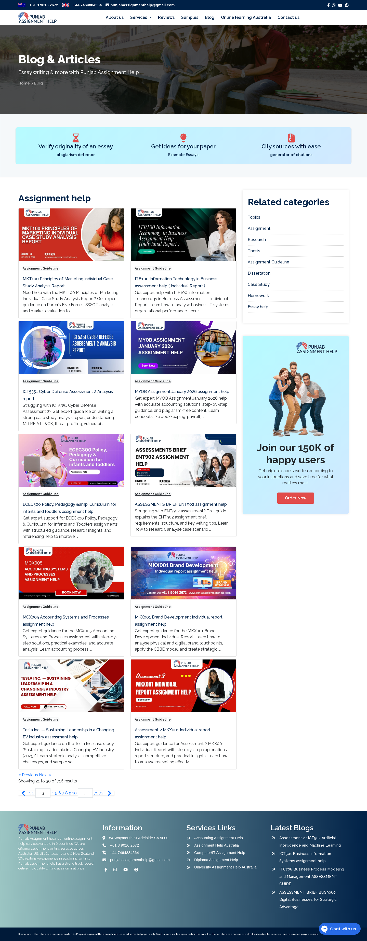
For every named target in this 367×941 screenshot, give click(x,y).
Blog (209, 17)
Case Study (259, 284)
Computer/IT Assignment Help (219, 852)
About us (115, 17)
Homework (258, 295)
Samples (189, 17)
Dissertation (259, 273)
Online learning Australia (246, 17)
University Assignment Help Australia (225, 867)
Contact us (288, 17)
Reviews (166, 17)
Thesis (254, 250)
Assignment (259, 228)
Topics (254, 217)
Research (257, 239)
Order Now (295, 498)
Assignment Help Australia (216, 845)
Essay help (258, 306)
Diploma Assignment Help (216, 860)
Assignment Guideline (41, 268)
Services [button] (139, 17)
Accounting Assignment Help (218, 838)
